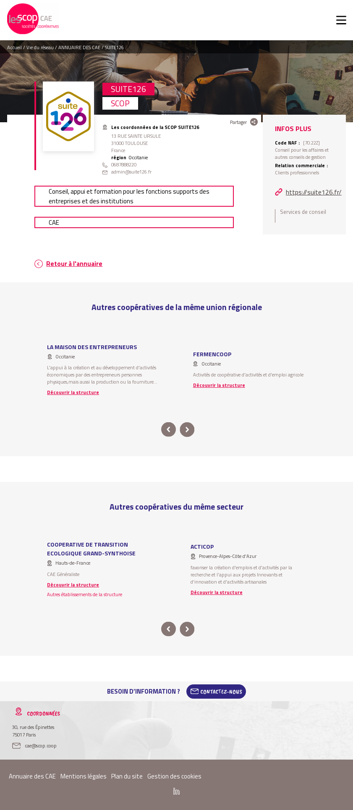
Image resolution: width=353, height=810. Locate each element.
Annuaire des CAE (32, 776)
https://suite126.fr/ (314, 192)
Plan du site (127, 776)
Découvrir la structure (73, 392)
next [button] (187, 429)
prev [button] (169, 429)
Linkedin (176, 791)
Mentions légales (83, 776)
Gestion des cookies (174, 776)
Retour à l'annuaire (74, 263)
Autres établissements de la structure (84, 594)
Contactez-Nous (221, 691)
